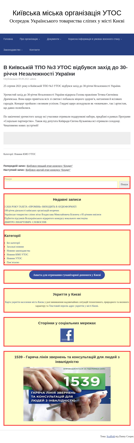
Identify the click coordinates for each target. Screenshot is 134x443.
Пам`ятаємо (13, 262)
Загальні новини (15, 246)
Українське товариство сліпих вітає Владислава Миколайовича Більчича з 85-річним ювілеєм (52, 214)
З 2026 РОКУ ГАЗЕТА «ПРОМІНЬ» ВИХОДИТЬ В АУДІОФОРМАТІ (40, 206)
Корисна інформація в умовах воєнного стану (94, 39)
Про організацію (29, 39)
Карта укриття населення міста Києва (24, 302)
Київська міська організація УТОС (67, 13)
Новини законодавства (18, 250)
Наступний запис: (36, 169)
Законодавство (11, 49)
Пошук (8, 179)
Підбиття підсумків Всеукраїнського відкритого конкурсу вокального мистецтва (46, 218)
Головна (8, 39)
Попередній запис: (38, 165)
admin (33, 79)
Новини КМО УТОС (25, 154)
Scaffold (111, 436)
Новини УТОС (14, 258)
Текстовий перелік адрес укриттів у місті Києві (73, 306)
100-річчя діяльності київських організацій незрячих (31, 210)
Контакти (34, 49)
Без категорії (13, 243)
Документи (53, 39)
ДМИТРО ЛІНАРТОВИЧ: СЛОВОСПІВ (25, 222)
